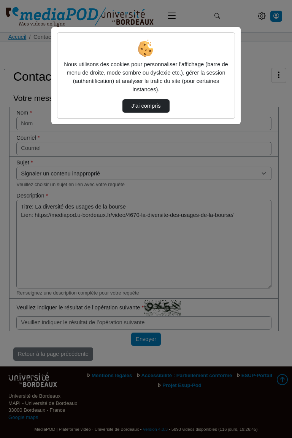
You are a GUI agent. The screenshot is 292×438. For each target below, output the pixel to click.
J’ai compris (145, 106)
